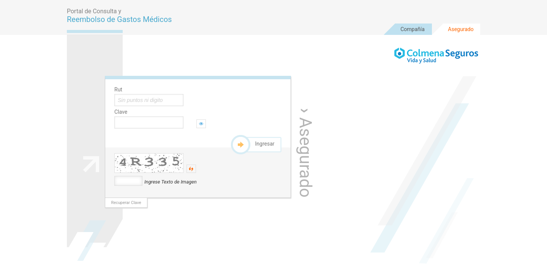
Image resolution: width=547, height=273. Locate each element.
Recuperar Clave (126, 202)
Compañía (412, 29)
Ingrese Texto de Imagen (170, 182)
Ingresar (265, 144)
